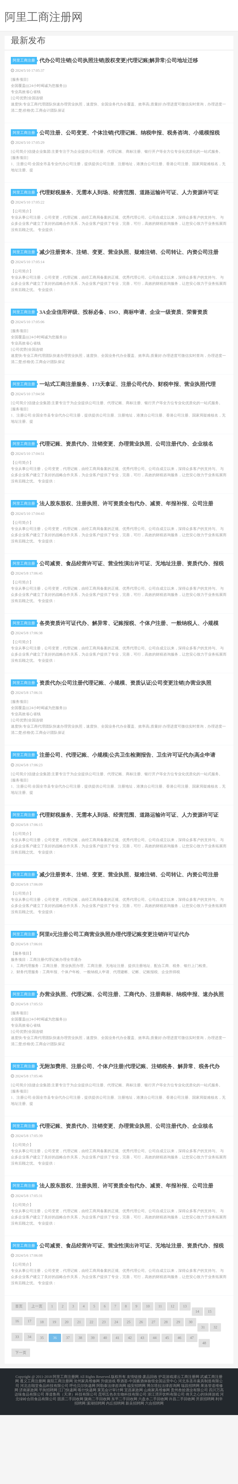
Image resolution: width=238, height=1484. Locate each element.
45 (167, 1412)
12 (172, 1380)
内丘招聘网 (115, 1473)
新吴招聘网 (135, 1473)
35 (42, 1412)
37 (68, 1412)
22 (91, 1396)
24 (116, 1396)
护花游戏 (165, 1450)
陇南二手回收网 (97, 1469)
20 (66, 1396)
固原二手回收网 (70, 1469)
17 (29, 1395)
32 (215, 1401)
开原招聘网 (205, 1469)
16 (17, 1395)
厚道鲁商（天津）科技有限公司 (71, 1465)
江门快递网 (67, 1462)
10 (148, 1380)
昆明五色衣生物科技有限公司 (122, 1465)
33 (17, 1411)
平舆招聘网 (48, 1462)
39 (93, 1412)
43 (142, 1412)
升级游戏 (108, 1454)
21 (79, 1396)
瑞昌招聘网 (190, 1458)
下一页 (20, 1427)
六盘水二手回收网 (153, 1469)
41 (117, 1412)
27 (153, 1396)
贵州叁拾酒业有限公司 (189, 1462)
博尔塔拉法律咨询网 (163, 1458)
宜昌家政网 (133, 1462)
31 (203, 1401)
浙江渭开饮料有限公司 (166, 1465)
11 (160, 1380)
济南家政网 (28, 1462)
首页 (19, 1380)
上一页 (36, 1380)
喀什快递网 (87, 1462)
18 (42, 1396)
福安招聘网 (136, 1458)
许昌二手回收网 (182, 1469)
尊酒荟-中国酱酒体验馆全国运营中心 (147, 1454)
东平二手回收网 (124, 1469)
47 (192, 1412)
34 (29, 1411)
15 (210, 1385)
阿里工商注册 (25, 60)
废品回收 (150, 1450)
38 (80, 1412)
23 (104, 1396)
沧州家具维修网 (87, 1454)
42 (130, 1412)
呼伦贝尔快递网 (82, 1458)
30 (190, 1396)
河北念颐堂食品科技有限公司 (44, 1458)
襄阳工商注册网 (60, 1454)
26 (141, 1396)
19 (54, 1396)
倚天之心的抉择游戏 (202, 1465)
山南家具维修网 (157, 1462)
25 (128, 1396)
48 (204, 1417)
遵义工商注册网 (33, 1454)
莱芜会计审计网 (110, 1462)
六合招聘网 (154, 1473)
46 (179, 1412)
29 (178, 1396)
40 (105, 1412)
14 (197, 1385)
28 (166, 1396)
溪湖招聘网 (95, 1473)
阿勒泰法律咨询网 (111, 1458)
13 (185, 1380)
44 (154, 1412)
